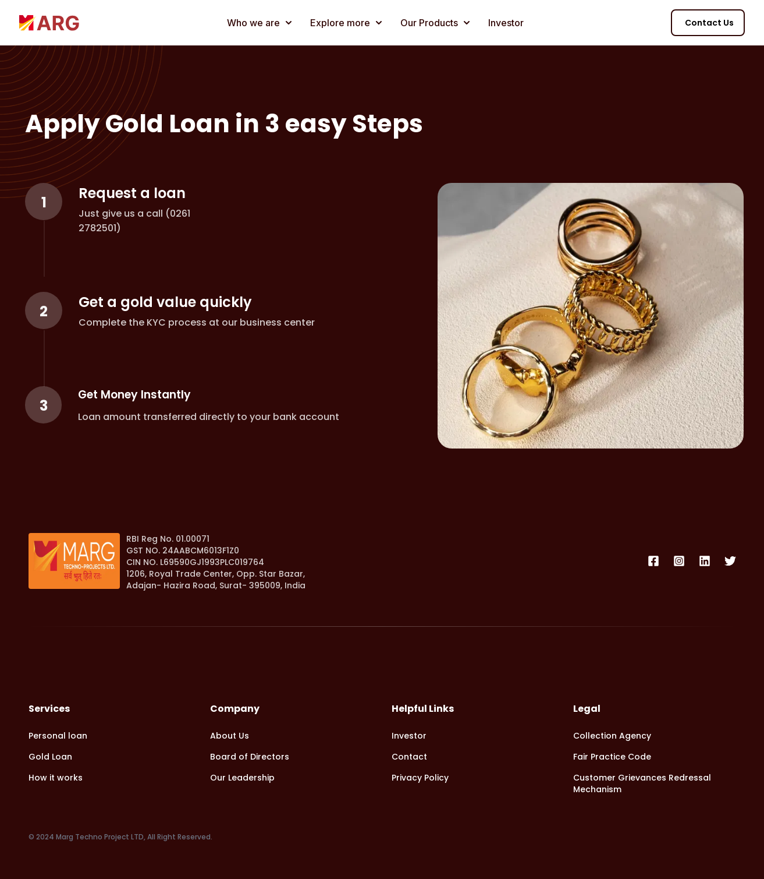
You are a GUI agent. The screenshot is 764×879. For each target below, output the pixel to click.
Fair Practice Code (612, 756)
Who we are (259, 23)
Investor (506, 23)
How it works (56, 777)
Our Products (435, 23)
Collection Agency (612, 736)
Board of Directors (249, 756)
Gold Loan (50, 756)
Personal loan (58, 736)
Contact (409, 756)
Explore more (346, 23)
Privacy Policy (420, 777)
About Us (229, 736)
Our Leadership (242, 777)
